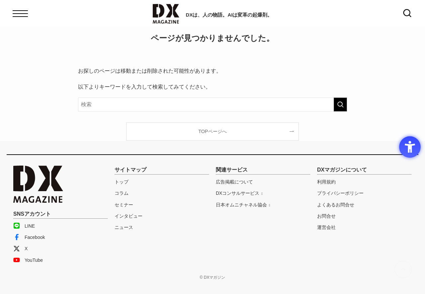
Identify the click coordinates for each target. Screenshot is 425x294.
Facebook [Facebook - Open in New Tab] (29, 237)
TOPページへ (212, 131)
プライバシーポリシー (340, 193)
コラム (121, 193)
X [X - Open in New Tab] (20, 248)
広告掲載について (234, 181)
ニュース (124, 227)
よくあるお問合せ (335, 204)
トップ (121, 181)
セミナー (124, 204)
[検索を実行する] (340, 104)
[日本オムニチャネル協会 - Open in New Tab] (243, 204)
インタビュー (128, 216)
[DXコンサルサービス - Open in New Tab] (239, 193)
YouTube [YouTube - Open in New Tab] (28, 260)
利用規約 (326, 181)
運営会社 (326, 227)
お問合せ (326, 216)
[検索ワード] (212, 104)
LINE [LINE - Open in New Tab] (24, 226)
